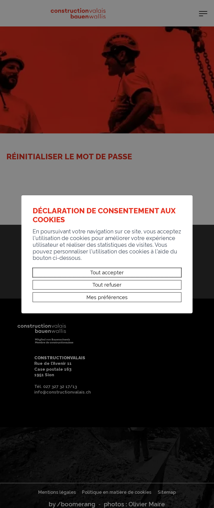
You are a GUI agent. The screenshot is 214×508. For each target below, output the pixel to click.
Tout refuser (106, 285)
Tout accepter (107, 272)
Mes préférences (107, 297)
